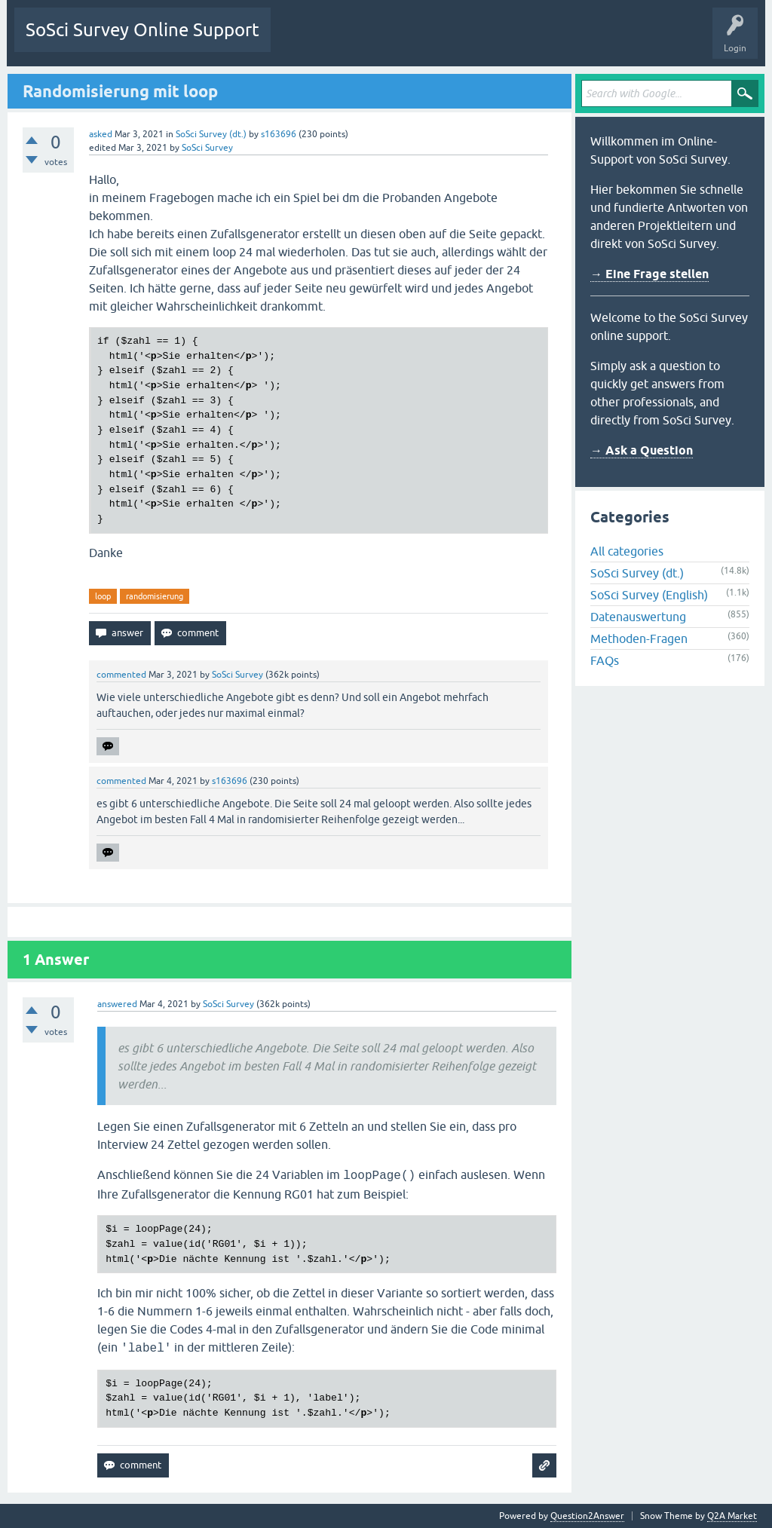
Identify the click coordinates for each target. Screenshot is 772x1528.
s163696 (278, 134)
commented (121, 674)
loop (103, 596)
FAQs (604, 660)
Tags (423, 41)
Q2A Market (732, 1516)
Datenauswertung (638, 616)
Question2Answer (587, 1516)
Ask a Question (533, 41)
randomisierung (154, 596)
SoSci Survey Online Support (142, 30)
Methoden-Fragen (639, 638)
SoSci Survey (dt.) (211, 134)
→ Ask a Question (641, 450)
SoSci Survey (207, 147)
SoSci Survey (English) (649, 595)
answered (117, 1004)
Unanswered (366, 41)
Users (471, 41)
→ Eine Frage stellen (649, 274)
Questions (302, 41)
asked (100, 134)
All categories (626, 551)
